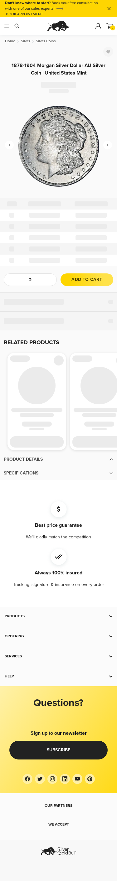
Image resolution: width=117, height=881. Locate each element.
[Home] (10, 41)
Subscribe (58, 750)
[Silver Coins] (46, 41)
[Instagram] (52, 779)
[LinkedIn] (65, 779)
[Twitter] (40, 779)
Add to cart (86, 279)
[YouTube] (77, 779)
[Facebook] (27, 779)
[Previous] (9, 145)
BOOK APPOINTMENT (24, 14)
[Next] (107, 145)
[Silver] (25, 41)
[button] (58, 459)
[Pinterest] (90, 779)
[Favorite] (108, 52)
